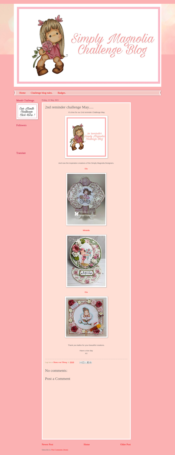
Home (22, 92)
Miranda (86, 230)
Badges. (62, 92)
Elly (86, 169)
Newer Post (47, 444)
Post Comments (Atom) (59, 450)
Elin (86, 292)
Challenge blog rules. (41, 92)
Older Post (125, 444)
